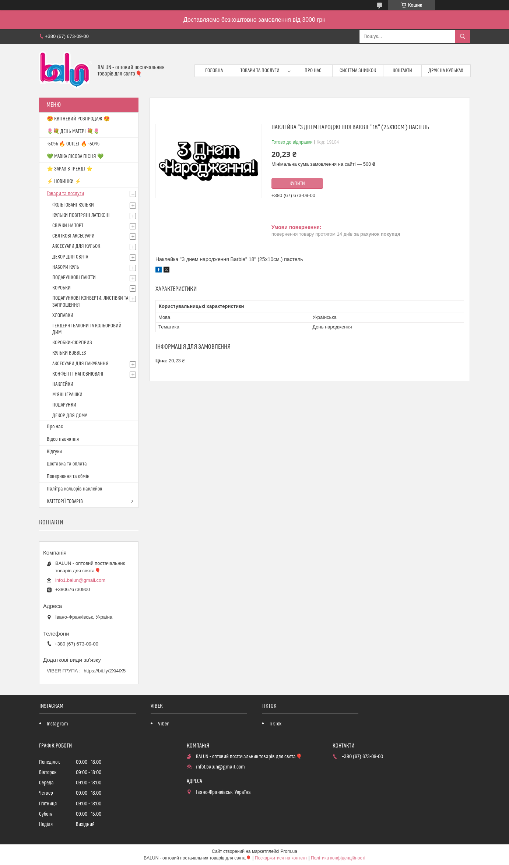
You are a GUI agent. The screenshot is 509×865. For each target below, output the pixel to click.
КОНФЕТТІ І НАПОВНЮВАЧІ (77, 374)
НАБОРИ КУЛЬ (65, 267)
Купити (297, 184)
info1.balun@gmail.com (80, 580)
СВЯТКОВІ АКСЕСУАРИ (73, 236)
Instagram (57, 724)
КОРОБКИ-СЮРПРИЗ (72, 343)
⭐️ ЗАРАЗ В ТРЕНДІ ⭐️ (69, 169)
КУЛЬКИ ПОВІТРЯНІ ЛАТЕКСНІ (81, 215)
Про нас (313, 71)
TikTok (275, 724)
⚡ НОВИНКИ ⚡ (64, 181)
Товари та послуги (260, 71)
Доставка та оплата (67, 464)
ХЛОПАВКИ (62, 316)
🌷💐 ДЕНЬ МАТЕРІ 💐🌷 (73, 131)
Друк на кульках (445, 71)
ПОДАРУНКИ (64, 405)
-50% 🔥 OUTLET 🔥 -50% (73, 144)
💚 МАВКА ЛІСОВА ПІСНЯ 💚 (75, 156)
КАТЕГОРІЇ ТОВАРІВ (65, 501)
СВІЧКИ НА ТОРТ (67, 226)
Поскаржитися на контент (281, 858)
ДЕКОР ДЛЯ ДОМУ (69, 416)
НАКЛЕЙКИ (62, 384)
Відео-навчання (63, 439)
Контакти (402, 71)
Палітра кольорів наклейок (74, 489)
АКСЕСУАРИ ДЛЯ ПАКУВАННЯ (80, 364)
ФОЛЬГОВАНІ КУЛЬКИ (73, 205)
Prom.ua (289, 851)
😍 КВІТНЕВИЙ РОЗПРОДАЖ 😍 (78, 119)
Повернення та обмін (68, 476)
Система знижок (358, 71)
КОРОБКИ (61, 288)
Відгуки (54, 452)
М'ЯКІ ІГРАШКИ (67, 395)
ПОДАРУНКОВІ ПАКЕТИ (74, 278)
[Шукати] (462, 36)
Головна (214, 71)
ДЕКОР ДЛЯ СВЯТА (70, 257)
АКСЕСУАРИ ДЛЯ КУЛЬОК (76, 246)
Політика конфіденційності (338, 858)
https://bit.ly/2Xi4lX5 (105, 671)
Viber (163, 724)
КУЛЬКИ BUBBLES (69, 353)
